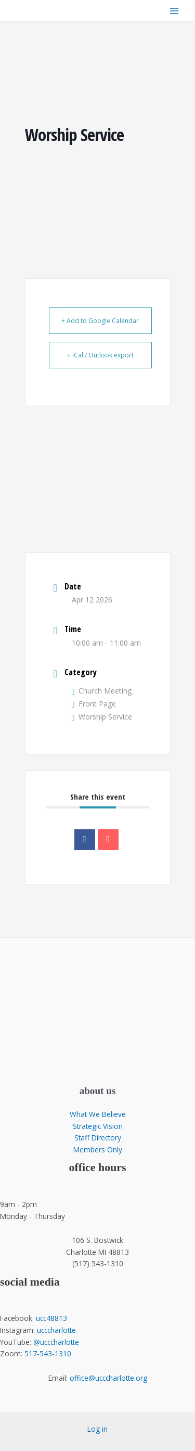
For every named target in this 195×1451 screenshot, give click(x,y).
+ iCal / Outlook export (100, 355)
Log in (97, 1429)
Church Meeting (102, 691)
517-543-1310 (47, 1353)
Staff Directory (97, 1137)
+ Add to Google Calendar (100, 320)
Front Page (94, 704)
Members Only (97, 1149)
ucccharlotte (56, 1330)
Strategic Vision (98, 1126)
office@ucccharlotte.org (108, 1378)
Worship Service (102, 717)
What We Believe (98, 1114)
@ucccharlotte (56, 1342)
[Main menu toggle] (174, 10)
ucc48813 (51, 1318)
